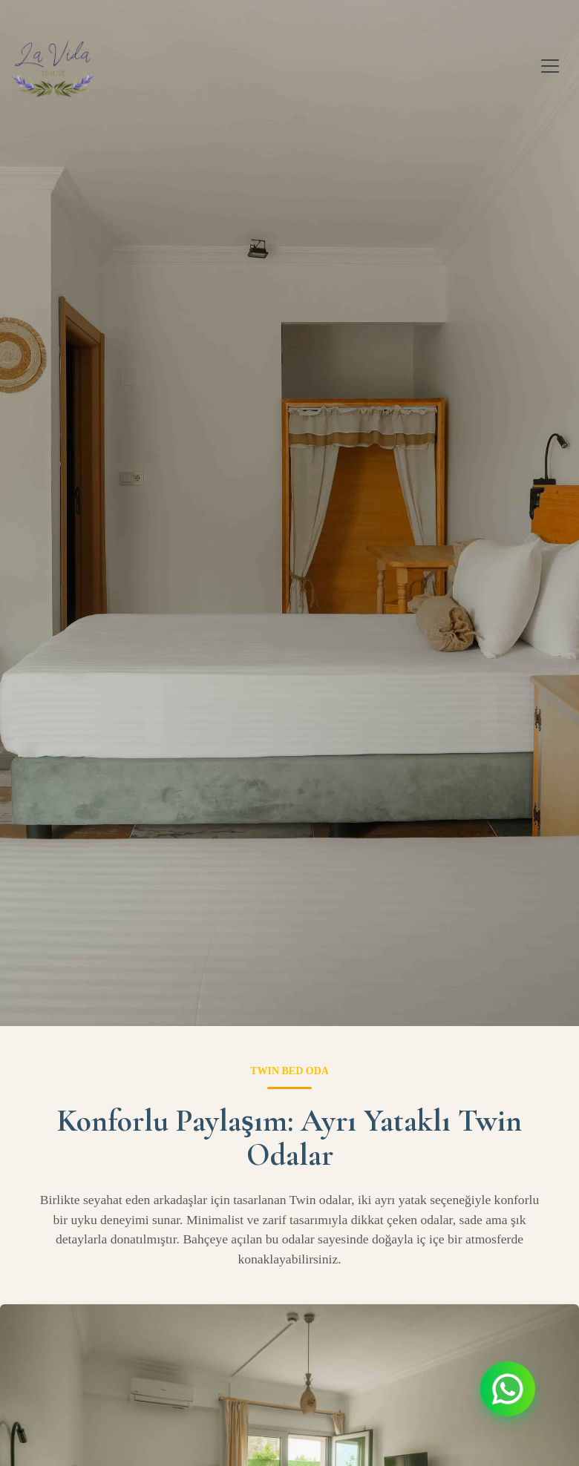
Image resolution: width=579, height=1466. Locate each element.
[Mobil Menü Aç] (550, 66)
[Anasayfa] (53, 66)
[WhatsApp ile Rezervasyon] (507, 1388)
